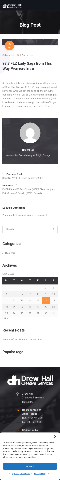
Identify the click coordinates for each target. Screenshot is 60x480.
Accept (30, 466)
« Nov (5, 318)
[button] (55, 436)
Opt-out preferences (21, 473)
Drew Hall (9, 55)
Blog (7, 253)
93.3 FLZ (29, 87)
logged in (21, 215)
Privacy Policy (40, 473)
